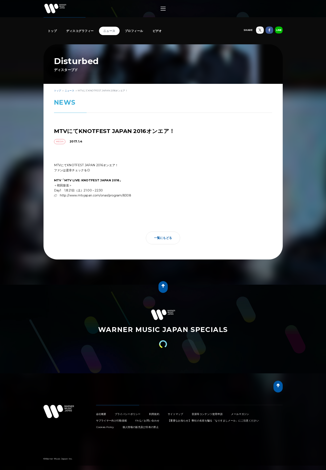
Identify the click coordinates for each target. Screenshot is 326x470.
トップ (52, 31)
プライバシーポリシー (128, 414)
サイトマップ (175, 414)
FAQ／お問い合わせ (147, 420)
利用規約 (154, 414)
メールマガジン (240, 414)
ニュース (109, 31)
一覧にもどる (163, 238)
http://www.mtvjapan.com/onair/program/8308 (95, 195)
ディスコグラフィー (80, 31)
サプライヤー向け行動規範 (111, 420)
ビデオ (157, 31)
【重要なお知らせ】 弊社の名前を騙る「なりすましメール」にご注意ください (213, 420)
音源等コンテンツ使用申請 (207, 414)
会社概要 (101, 414)
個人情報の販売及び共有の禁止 (141, 427)
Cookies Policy (105, 427)
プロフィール (134, 31)
